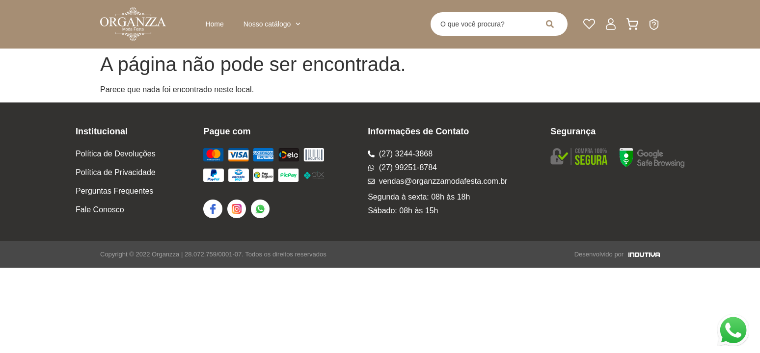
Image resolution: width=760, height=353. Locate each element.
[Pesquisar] (552, 24)
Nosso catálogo (272, 24)
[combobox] (483, 24)
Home (214, 24)
